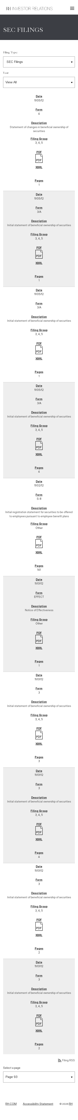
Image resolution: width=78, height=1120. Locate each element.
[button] (73, 8)
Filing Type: (10, 52)
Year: (6, 72)
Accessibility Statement (38, 1104)
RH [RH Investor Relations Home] (71, 1104)
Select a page (11, 1067)
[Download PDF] (39, 158)
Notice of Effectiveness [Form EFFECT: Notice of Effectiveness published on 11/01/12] (39, 610)
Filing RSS (66, 1060)
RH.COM (11, 1104)
